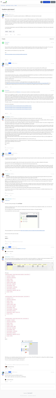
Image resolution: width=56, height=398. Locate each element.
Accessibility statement (32, 395)
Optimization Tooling (9, 5)
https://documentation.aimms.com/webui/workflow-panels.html (16, 54)
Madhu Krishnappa (8, 198)
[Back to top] (54, 394)
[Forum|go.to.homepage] (5, 2)
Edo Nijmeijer (7, 116)
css (13, 31)
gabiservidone (7, 256)
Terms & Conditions (23, 395)
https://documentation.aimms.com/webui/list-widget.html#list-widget (33, 230)
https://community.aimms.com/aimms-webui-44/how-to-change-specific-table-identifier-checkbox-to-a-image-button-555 (28, 83)
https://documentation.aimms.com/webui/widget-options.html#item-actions (18, 105)
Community (3, 5)
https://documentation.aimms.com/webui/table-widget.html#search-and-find (18, 107)
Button (10, 31)
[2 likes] (9, 366)
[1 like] (9, 251)
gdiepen (6, 14)
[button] (1, 2)
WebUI (15, 5)
